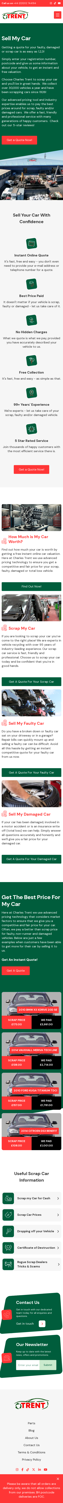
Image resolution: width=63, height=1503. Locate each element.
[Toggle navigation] (57, 15)
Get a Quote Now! (19, 140)
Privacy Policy (31, 1460)
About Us (31, 1438)
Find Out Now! (31, 586)
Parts (31, 1423)
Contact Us (32, 1445)
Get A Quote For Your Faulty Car (31, 773)
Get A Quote (16, 971)
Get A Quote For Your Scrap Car (31, 682)
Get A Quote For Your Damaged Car (31, 859)
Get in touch (25, 1324)
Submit (48, 1365)
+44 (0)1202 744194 (25, 3)
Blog (32, 1430)
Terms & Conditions (31, 1452)
